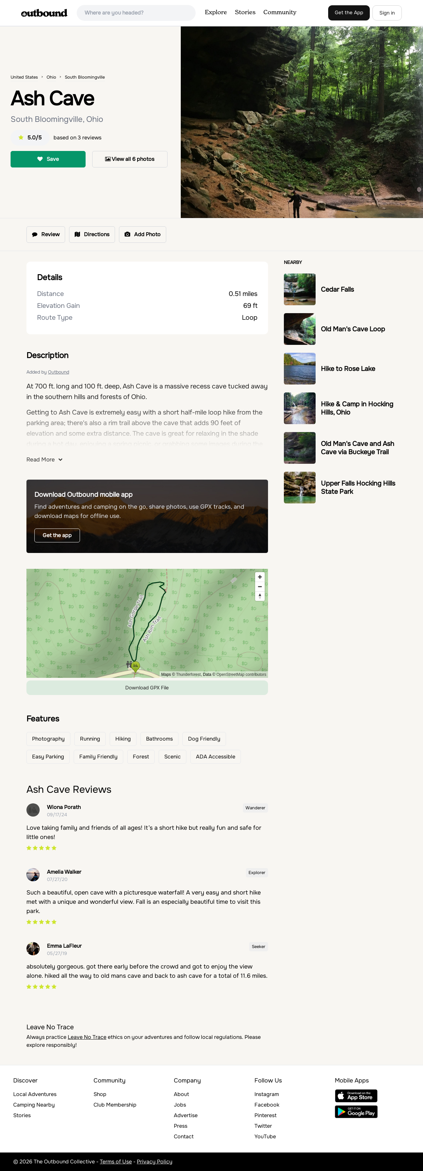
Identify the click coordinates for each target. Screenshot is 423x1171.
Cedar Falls (337, 289)
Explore (216, 13)
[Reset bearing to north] (260, 596)
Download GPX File (147, 687)
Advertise (186, 1115)
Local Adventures (35, 1094)
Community (279, 13)
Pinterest (265, 1115)
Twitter (263, 1125)
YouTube (265, 1136)
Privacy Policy (155, 1161)
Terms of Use (116, 1161)
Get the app (57, 535)
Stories (245, 13)
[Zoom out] (260, 586)
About (181, 1094)
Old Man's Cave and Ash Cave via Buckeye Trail (357, 448)
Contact (184, 1136)
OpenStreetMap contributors (241, 674)
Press (180, 1125)
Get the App (349, 12)
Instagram (266, 1094)
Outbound (58, 372)
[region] (147, 623)
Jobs (180, 1104)
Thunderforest (188, 674)
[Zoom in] (260, 577)
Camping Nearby (34, 1104)
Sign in (387, 13)
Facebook (266, 1104)
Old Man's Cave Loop (353, 329)
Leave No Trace (87, 1037)
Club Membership (115, 1104)
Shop (100, 1094)
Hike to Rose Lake (348, 369)
